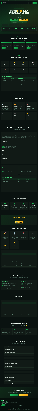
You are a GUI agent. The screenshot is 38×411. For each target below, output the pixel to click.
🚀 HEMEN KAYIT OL (19, 222)
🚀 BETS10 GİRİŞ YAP (14, 19)
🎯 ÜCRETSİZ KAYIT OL (23, 19)
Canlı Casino (20, 404)
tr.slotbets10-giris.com (18, 408)
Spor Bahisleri (20, 405)
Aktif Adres (20, 401)
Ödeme (29, 404)
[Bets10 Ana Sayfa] (3, 3)
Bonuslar (29, 401)
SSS (28, 405)
